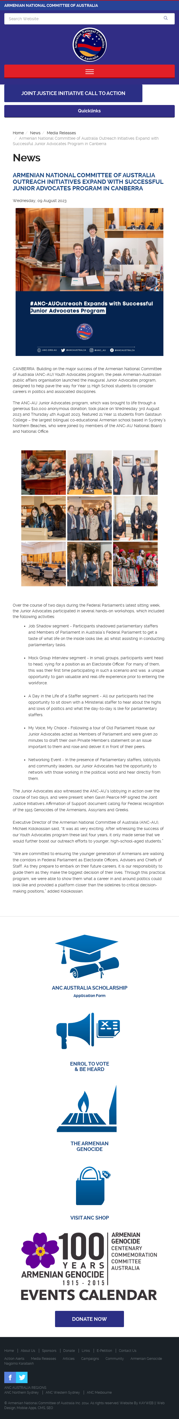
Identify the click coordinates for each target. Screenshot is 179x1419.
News (35, 133)
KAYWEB (146, 1403)
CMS (41, 1408)
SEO (50, 1408)
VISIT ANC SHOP (89, 1218)
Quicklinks (89, 111)
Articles (69, 1359)
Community (115, 1359)
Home (18, 133)
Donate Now (89, 1319)
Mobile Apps (26, 1408)
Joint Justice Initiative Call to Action (73, 93)
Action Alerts (14, 1359)
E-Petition (104, 1351)
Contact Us (127, 1351)
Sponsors (49, 1351)
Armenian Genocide (146, 1359)
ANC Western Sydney (63, 1393)
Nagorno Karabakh (19, 1364)
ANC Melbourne (99, 1393)
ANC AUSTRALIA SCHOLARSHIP (89, 988)
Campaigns (90, 1359)
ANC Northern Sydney (21, 1393)
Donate (69, 1351)
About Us (28, 1351)
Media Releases (61, 133)
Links (86, 1351)
